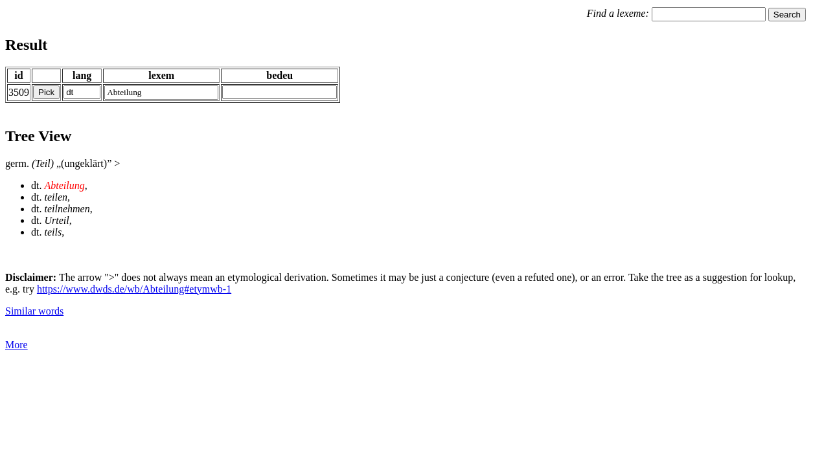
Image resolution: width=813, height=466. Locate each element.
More (16, 344)
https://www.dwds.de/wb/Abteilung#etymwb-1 (134, 288)
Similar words (34, 310)
